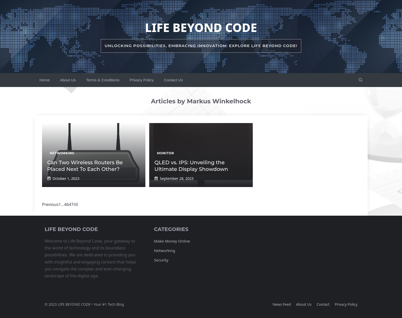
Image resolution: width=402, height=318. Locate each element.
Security (161, 259)
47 (71, 204)
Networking (164, 250)
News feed (282, 304)
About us (303, 304)
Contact (323, 304)
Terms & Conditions (102, 80)
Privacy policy (346, 304)
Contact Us (173, 80)
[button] (361, 80)
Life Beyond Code (201, 27)
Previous (50, 204)
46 (66, 204)
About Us (68, 80)
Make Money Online (172, 241)
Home (44, 80)
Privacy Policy (142, 80)
